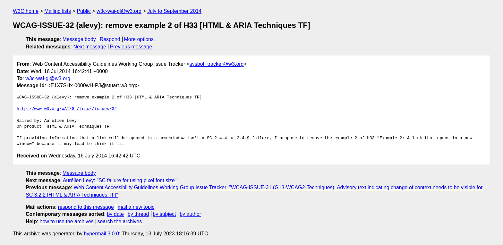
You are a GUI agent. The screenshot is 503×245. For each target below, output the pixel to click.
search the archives (120, 221)
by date (115, 214)
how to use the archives (67, 221)
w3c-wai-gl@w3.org (119, 11)
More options (139, 39)
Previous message (131, 46)
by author (190, 214)
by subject (164, 214)
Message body (79, 39)
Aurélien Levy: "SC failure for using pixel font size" (120, 180)
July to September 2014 (174, 11)
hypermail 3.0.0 (101, 233)
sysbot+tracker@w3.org (217, 64)
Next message (89, 46)
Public (84, 11)
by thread (138, 214)
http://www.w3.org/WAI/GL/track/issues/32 (67, 109)
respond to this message (86, 207)
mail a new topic (136, 207)
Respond (110, 39)
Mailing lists (57, 11)
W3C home (25, 11)
